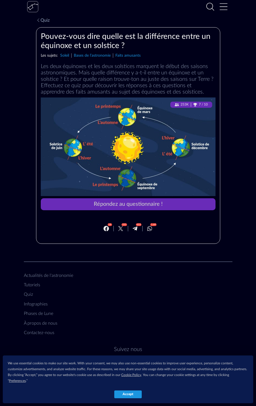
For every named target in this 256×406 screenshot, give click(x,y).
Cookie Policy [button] (131, 375)
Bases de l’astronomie (92, 55)
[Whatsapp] (149, 228)
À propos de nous (40, 323)
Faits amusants (128, 55)
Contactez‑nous (39, 332)
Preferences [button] (17, 380)
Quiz (43, 20)
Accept (128, 394)
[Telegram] (135, 228)
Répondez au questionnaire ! (128, 204)
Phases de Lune (38, 313)
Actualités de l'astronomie (48, 275)
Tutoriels (32, 285)
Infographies (36, 304)
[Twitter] (120, 228)
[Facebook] (106, 228)
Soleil (64, 55)
